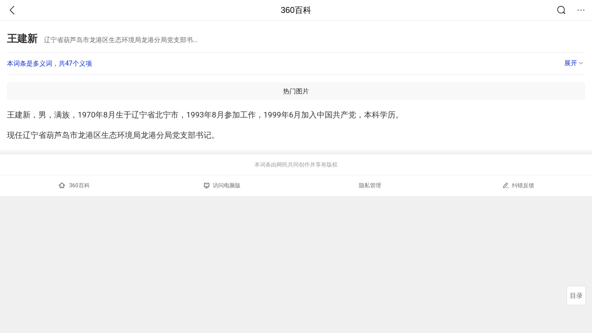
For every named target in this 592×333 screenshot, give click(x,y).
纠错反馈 (518, 185)
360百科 (296, 10)
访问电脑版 (222, 185)
